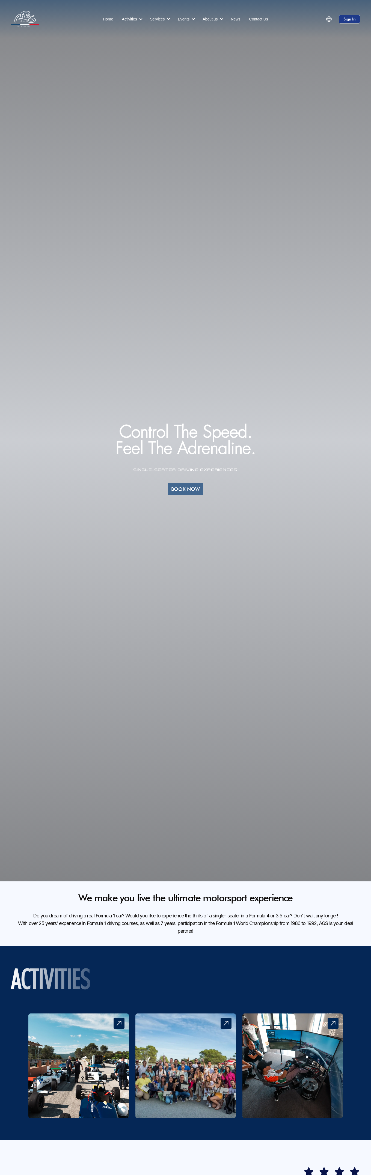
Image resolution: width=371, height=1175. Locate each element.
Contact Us (258, 19)
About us (210, 19)
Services (157, 19)
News (236, 19)
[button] (329, 19)
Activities (129, 19)
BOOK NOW (185, 489)
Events (183, 19)
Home (108, 19)
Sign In (349, 19)
